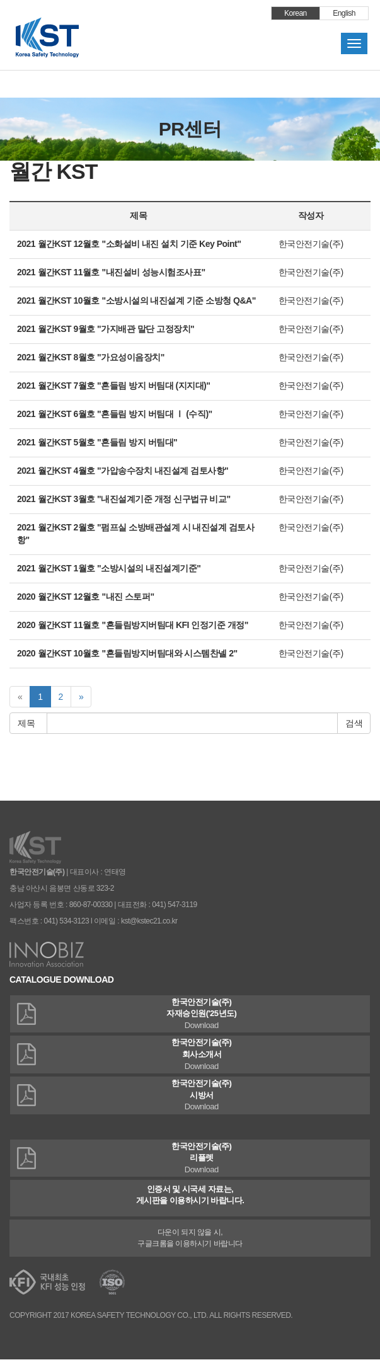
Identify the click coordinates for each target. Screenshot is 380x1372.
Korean (295, 13)
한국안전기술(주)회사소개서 (190, 1055)
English (344, 13)
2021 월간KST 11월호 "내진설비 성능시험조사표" (111, 272)
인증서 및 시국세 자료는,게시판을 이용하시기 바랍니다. (190, 1194)
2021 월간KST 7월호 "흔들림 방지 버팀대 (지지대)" (113, 385)
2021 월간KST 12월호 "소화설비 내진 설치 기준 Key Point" (129, 244)
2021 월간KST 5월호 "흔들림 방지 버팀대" (97, 442)
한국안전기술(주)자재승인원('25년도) (190, 1014)
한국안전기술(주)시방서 (190, 1095)
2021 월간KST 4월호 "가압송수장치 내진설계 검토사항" (122, 471)
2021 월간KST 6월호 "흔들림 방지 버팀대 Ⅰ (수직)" (114, 414)
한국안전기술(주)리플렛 (190, 1158)
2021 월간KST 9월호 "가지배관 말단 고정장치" (105, 329)
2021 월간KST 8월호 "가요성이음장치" (90, 357)
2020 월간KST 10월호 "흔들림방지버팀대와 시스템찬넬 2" (127, 653)
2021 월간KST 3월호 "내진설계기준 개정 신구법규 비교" (124, 499)
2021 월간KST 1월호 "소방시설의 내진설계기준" (108, 568)
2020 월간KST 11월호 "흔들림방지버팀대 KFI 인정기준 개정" (132, 625)
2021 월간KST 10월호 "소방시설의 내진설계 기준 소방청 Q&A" (136, 300)
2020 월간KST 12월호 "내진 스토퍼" (85, 597)
